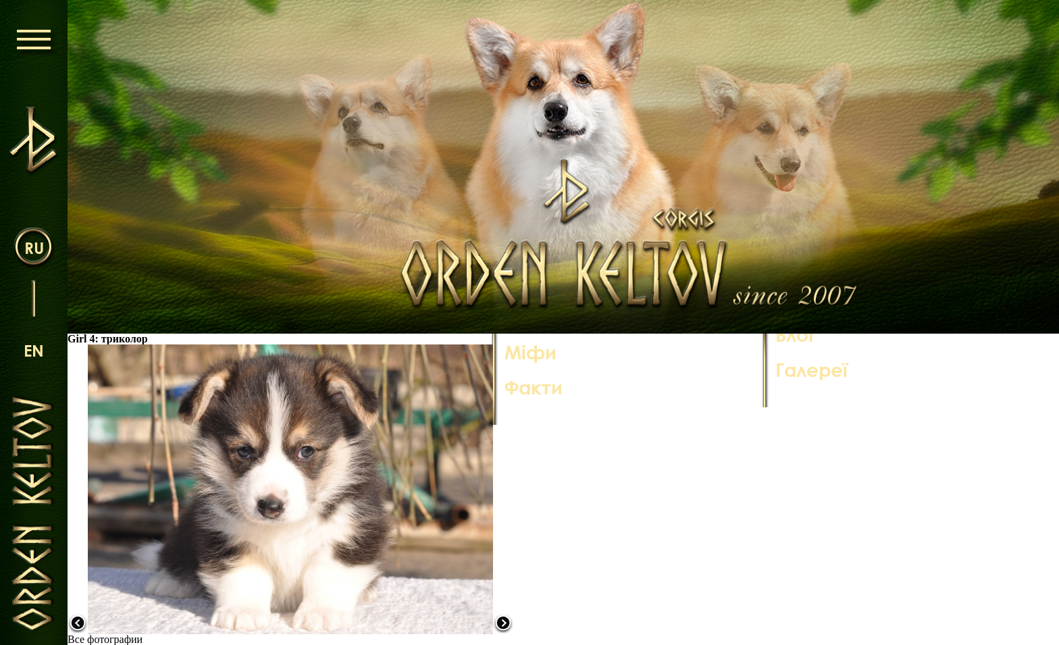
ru (34, 247)
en (34, 350)
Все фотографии (105, 639)
